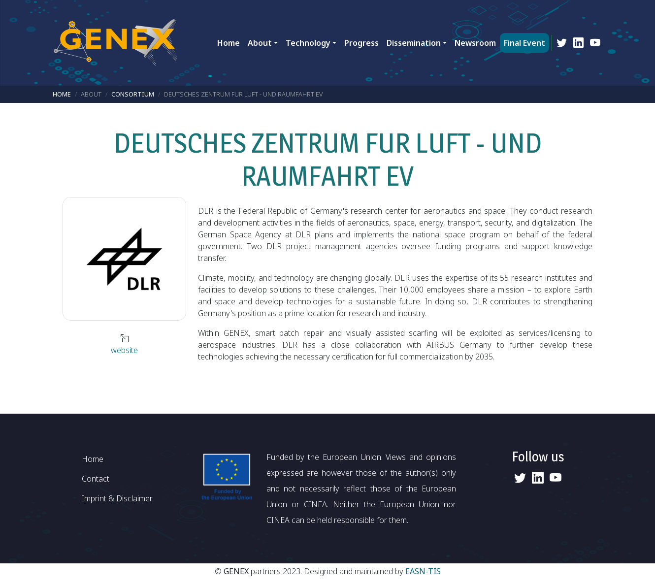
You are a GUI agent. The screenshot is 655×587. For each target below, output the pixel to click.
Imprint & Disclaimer (117, 498)
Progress (361, 42)
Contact (95, 478)
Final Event (524, 42)
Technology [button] (308, 42)
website (124, 350)
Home (228, 42)
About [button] (260, 42)
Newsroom (475, 42)
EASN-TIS (423, 571)
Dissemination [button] (414, 42)
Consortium (132, 94)
